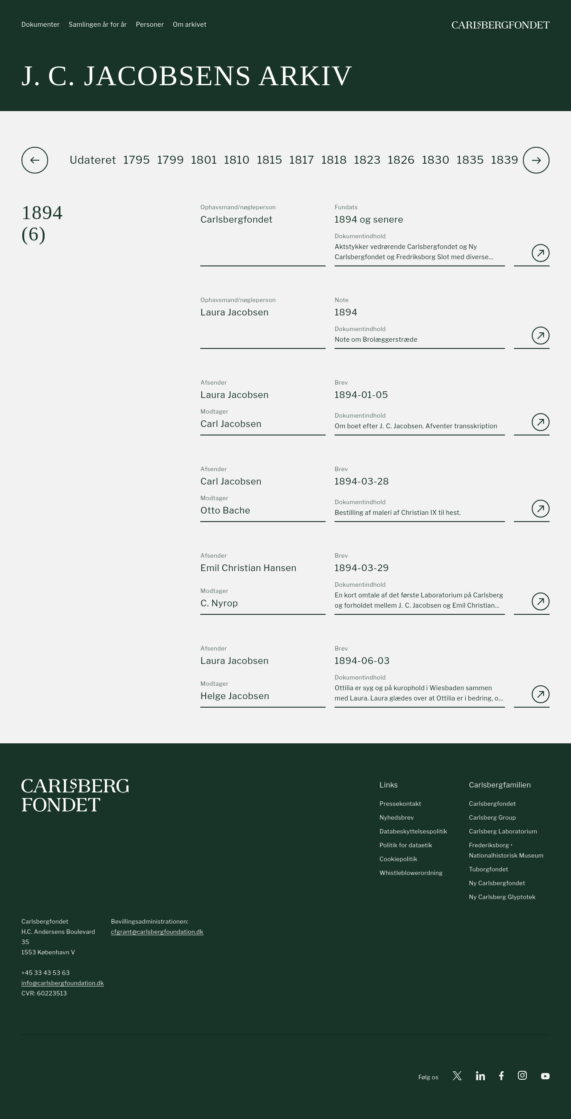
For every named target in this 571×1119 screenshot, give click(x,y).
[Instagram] (522, 1077)
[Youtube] (545, 1077)
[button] (536, 160)
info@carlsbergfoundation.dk (62, 982)
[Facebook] (501, 1077)
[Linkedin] (480, 1077)
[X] (457, 1077)
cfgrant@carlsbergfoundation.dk (157, 931)
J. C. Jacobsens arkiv (187, 75)
